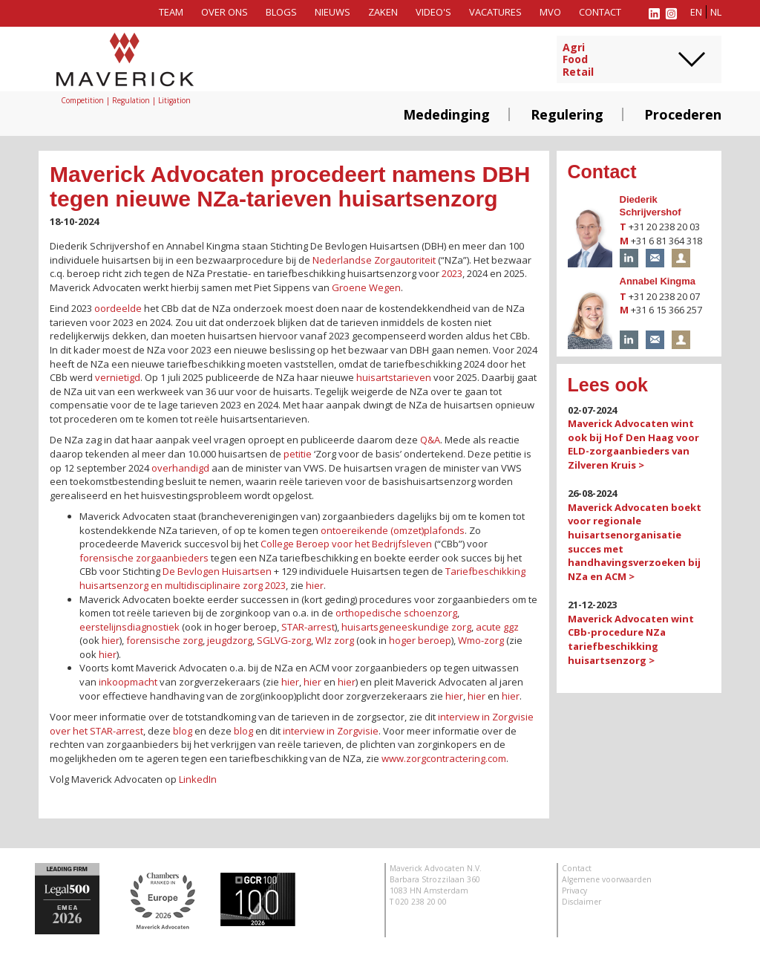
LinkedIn (198, 779)
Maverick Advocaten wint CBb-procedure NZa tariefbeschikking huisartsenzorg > (631, 639)
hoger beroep (420, 640)
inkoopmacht (128, 681)
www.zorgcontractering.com (442, 758)
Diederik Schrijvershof (650, 206)
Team (171, 12)
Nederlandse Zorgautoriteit (374, 260)
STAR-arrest (308, 627)
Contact (600, 12)
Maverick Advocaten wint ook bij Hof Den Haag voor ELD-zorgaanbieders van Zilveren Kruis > (633, 444)
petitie (298, 453)
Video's (433, 12)
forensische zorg (164, 640)
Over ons (224, 12)
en (696, 12)
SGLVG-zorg (284, 640)
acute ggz (497, 627)
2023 (452, 273)
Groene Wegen (366, 287)
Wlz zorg (334, 640)
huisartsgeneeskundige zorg (406, 627)
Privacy (574, 890)
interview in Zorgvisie (331, 731)
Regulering (567, 114)
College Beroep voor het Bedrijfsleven (346, 543)
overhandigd (180, 468)
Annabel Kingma (658, 281)
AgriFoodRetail (578, 60)
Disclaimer (581, 901)
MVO (550, 12)
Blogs (281, 12)
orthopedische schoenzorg (396, 612)
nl (715, 12)
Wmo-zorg (481, 640)
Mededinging (446, 114)
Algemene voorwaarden (607, 879)
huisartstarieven (393, 377)
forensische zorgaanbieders (144, 557)
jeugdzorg (229, 640)
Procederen (682, 114)
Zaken (383, 12)
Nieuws (332, 12)
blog (182, 731)
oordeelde (118, 308)
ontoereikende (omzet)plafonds (393, 530)
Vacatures (495, 12)
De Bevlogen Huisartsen (217, 571)
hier (315, 585)
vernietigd (117, 377)
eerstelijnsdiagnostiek (129, 627)
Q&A (430, 439)
